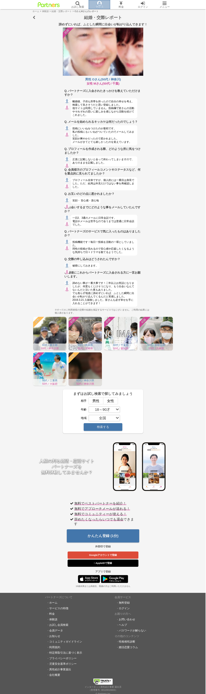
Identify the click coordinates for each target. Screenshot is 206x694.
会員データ (56, 630)
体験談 (53, 619)
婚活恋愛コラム (128, 647)
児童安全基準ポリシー (63, 664)
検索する (103, 427)
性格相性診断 (127, 641)
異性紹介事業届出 (60, 669)
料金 (52, 614)
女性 (108, 400)
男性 (94, 400)
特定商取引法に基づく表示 (65, 652)
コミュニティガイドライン (65, 641)
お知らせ (54, 636)
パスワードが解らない (132, 630)
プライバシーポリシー (63, 658)
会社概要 (54, 675)
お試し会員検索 (58, 625)
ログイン (124, 608)
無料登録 (124, 602)
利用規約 (54, 647)
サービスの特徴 (58, 608)
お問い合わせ (127, 619)
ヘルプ (123, 625)
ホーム (53, 602)
